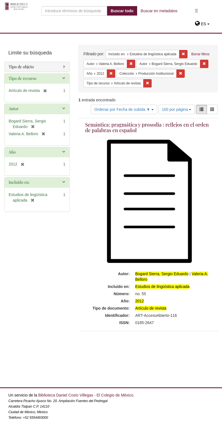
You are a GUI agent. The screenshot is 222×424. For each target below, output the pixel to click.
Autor (14, 108)
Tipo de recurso (22, 78)
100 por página (176, 109)
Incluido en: (19, 182)
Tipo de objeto (21, 66)
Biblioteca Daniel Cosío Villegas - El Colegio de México (85, 395)
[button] (202, 24)
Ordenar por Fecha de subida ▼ (124, 109)
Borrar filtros (200, 54)
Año (12, 152)
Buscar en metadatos (159, 11)
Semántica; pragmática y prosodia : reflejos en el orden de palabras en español (147, 127)
